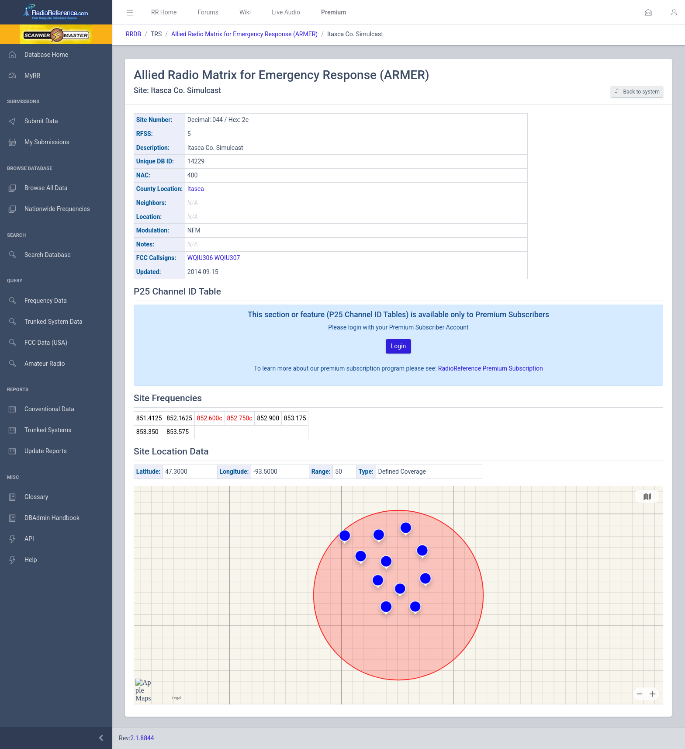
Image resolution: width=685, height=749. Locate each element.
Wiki (245, 12)
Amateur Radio (32, 364)
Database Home (34, 55)
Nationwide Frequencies (45, 209)
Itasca (195, 188)
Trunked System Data (41, 322)
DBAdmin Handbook (40, 518)
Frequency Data (33, 301)
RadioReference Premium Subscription (490, 368)
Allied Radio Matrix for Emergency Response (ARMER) (244, 34)
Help (18, 560)
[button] (648, 12)
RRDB (133, 34)
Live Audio (286, 12)
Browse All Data (33, 188)
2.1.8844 (142, 738)
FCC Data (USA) (33, 343)
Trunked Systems (35, 430)
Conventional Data (37, 409)
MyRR (20, 76)
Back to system (637, 91)
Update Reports (33, 451)
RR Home (163, 12)
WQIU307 (227, 257)
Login (398, 346)
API (17, 539)
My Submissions (34, 142)
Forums (207, 12)
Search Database (35, 255)
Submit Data (29, 121)
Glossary (24, 497)
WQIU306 (200, 257)
